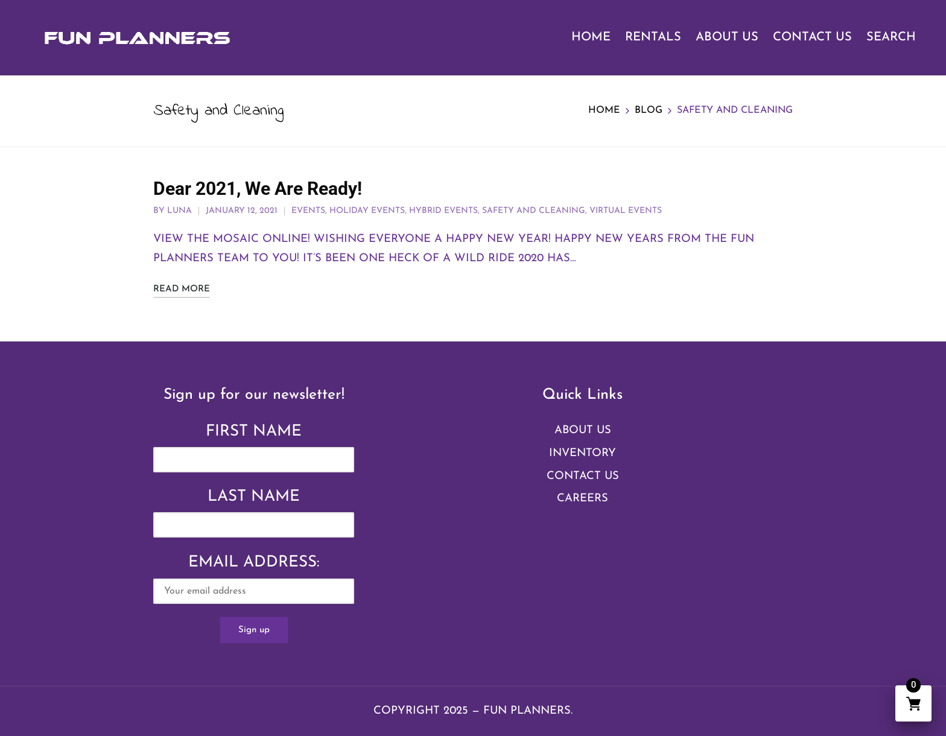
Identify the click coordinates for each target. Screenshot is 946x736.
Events (308, 210)
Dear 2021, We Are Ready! (257, 188)
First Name (254, 432)
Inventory (582, 453)
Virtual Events (625, 210)
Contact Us (583, 476)
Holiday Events (367, 210)
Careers (582, 498)
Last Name (254, 497)
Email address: (253, 579)
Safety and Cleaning (533, 210)
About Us (582, 430)
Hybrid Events (443, 210)
